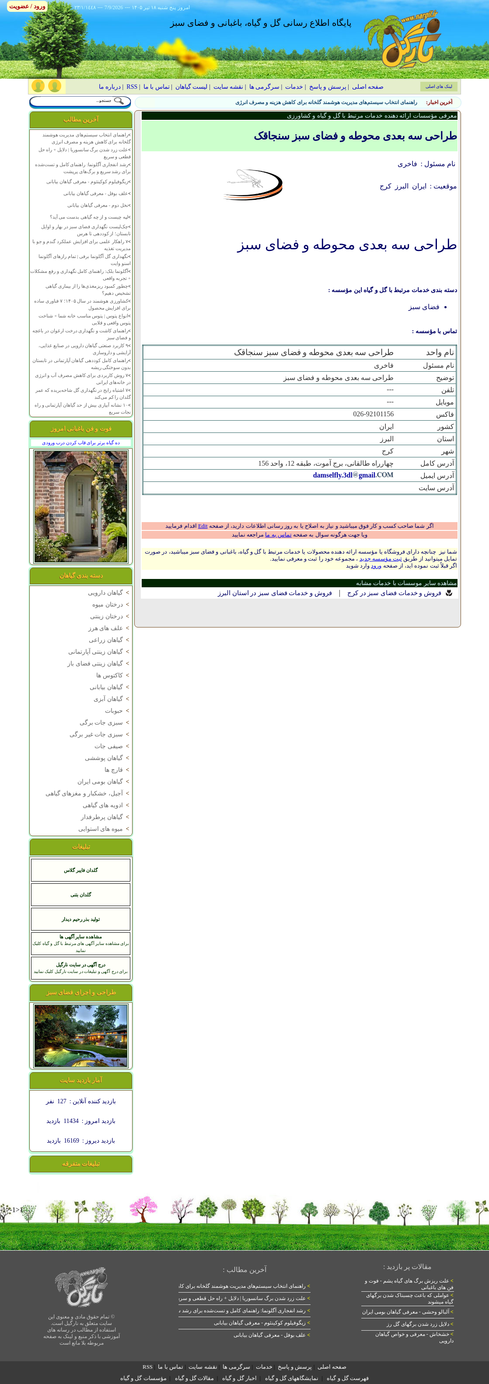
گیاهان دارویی (109, 592)
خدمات (294, 87)
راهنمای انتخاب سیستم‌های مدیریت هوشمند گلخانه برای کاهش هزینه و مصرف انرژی (326, 102)
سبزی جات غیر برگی (100, 734)
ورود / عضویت (27, 6)
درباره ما (110, 87)
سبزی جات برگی (105, 722)
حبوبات (118, 711)
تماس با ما (156, 87)
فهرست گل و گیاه (348, 1378)
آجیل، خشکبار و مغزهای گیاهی (88, 793)
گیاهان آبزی (112, 699)
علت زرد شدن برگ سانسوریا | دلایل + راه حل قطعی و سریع (243, 1298)
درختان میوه (111, 604)
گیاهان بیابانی (110, 687)
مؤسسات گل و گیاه (143, 1378)
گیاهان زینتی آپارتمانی (99, 651)
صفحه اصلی (368, 87)
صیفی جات (112, 746)
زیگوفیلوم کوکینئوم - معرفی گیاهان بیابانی (87, 181)
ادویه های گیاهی (107, 805)
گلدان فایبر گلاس (81, 870)
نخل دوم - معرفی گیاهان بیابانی (97, 205)
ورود (376, 565)
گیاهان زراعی (110, 640)
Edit (203, 526)
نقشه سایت (228, 87)
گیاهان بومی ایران (104, 781)
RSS (131, 87)
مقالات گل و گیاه (194, 1378)
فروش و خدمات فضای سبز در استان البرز (275, 592)
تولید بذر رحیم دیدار (81, 919)
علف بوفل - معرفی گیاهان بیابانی (95, 193)
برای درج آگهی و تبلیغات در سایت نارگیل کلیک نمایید (81, 971)
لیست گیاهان (191, 87)
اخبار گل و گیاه (239, 1378)
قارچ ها (118, 770)
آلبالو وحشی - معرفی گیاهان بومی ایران (408, 1312)
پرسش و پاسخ (327, 87)
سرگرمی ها (264, 87)
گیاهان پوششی (108, 758)
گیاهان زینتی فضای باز (99, 663)
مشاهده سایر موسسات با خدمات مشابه (407, 583)
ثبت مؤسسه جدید (381, 558)
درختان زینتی (110, 616)
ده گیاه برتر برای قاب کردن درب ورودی (80, 442)
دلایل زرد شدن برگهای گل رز (420, 1324)
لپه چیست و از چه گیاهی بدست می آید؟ (89, 217)
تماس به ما (278, 534)
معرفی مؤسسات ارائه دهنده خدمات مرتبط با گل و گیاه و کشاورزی (372, 115)
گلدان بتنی (80, 894)
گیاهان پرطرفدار (106, 817)
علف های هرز (109, 628)
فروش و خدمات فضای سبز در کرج (394, 592)
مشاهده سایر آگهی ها (80, 936)
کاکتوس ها (113, 675)
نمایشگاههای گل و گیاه (292, 1378)
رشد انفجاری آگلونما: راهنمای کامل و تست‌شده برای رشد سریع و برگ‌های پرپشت (219, 1310)
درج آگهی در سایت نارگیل (80, 964)
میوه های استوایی (104, 829)
